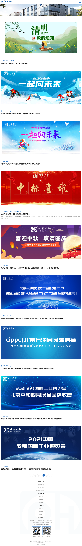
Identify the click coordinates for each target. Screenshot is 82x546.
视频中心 (41, 499)
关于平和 (41, 505)
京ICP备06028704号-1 (41, 542)
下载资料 (41, 502)
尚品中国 (43, 544)
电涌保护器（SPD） (41, 490)
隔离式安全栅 (41, 485)
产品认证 (41, 497)
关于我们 (41, 508)
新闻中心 (41, 511)
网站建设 (39, 544)
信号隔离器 (41, 487)
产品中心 (41, 482)
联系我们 (41, 517)
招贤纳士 (41, 514)
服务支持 (41, 493)
